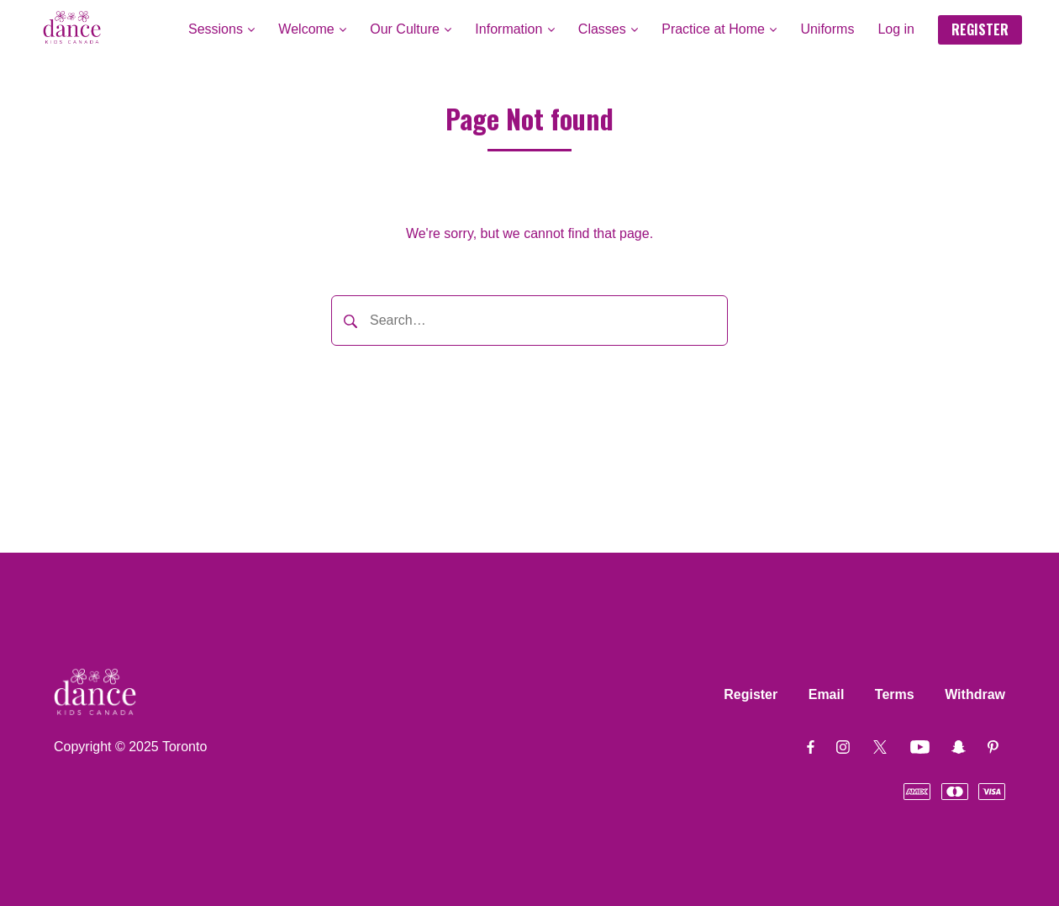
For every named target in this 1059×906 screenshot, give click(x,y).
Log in (895, 29)
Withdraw (975, 694)
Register (750, 694)
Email (827, 694)
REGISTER (980, 29)
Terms (894, 694)
